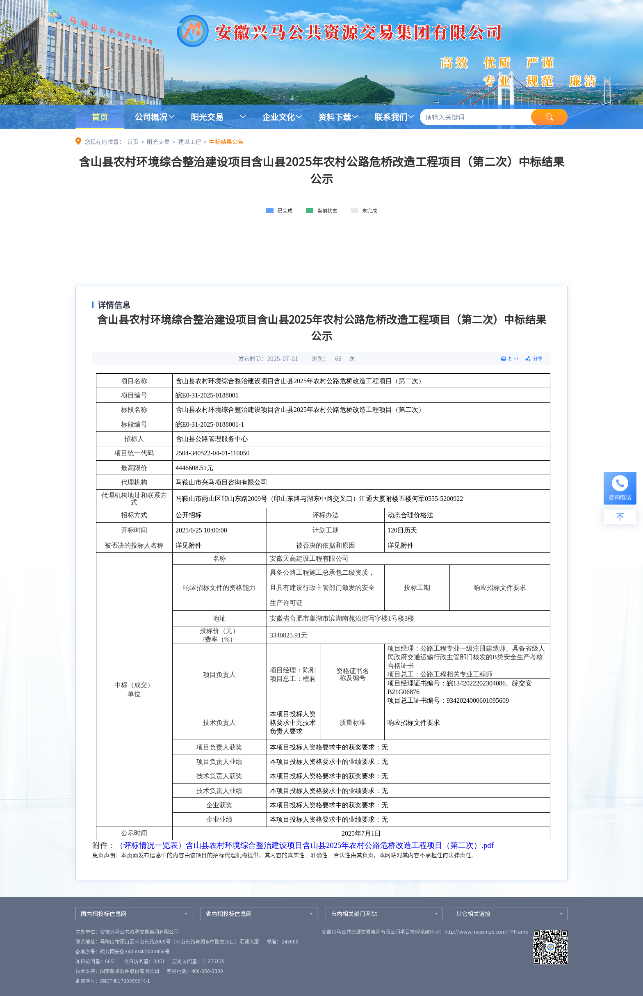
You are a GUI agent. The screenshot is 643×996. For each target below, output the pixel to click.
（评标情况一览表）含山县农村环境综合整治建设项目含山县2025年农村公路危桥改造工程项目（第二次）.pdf (305, 845)
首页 (99, 117)
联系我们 (390, 117)
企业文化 (278, 117)
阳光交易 (207, 117)
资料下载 (334, 117)
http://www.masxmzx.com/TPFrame (486, 931)
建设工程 (189, 141)
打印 (513, 358)
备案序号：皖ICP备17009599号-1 (112, 981)
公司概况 (151, 117)
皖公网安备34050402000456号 (135, 951)
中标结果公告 (226, 141)
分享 (538, 358)
